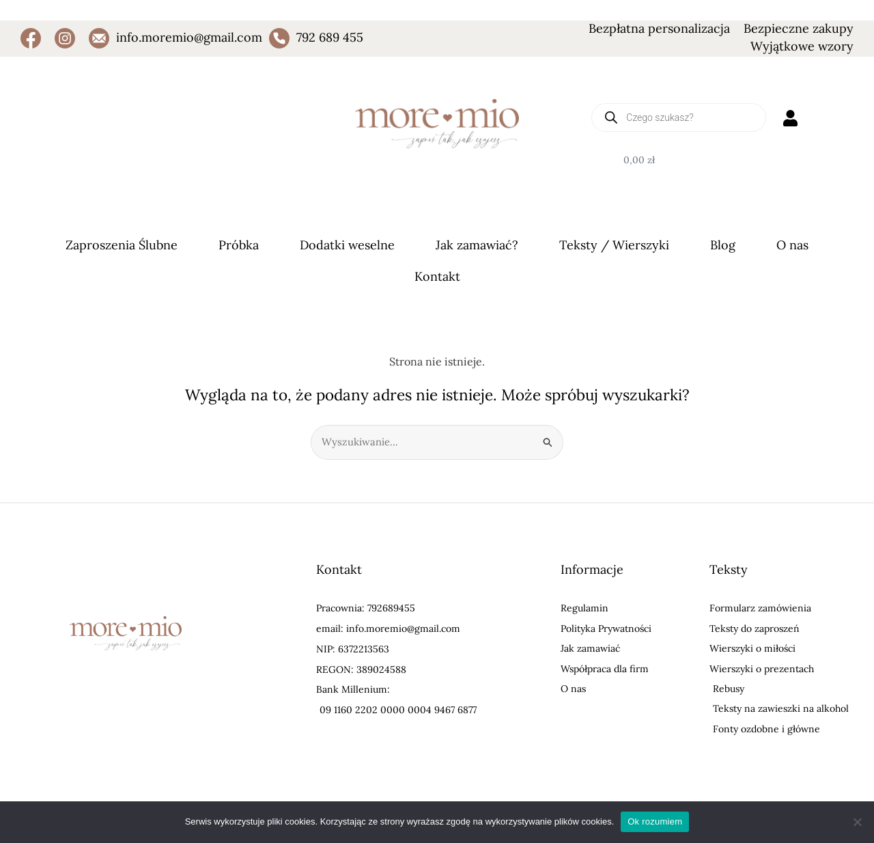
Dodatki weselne (347, 245)
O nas (792, 245)
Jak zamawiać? (477, 245)
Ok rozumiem (655, 821)
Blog (722, 245)
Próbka (238, 245)
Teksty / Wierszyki (614, 245)
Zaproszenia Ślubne (122, 245)
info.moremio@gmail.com (189, 37)
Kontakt (437, 276)
